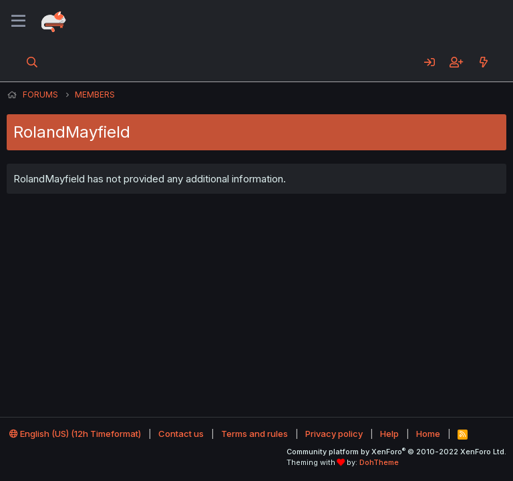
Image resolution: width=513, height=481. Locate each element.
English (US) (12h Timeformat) (75, 433)
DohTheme (379, 462)
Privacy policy (334, 433)
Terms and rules (254, 433)
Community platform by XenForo (396, 451)
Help (389, 433)
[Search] (32, 62)
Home (428, 433)
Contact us (181, 433)
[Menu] (18, 21)
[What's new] (483, 62)
